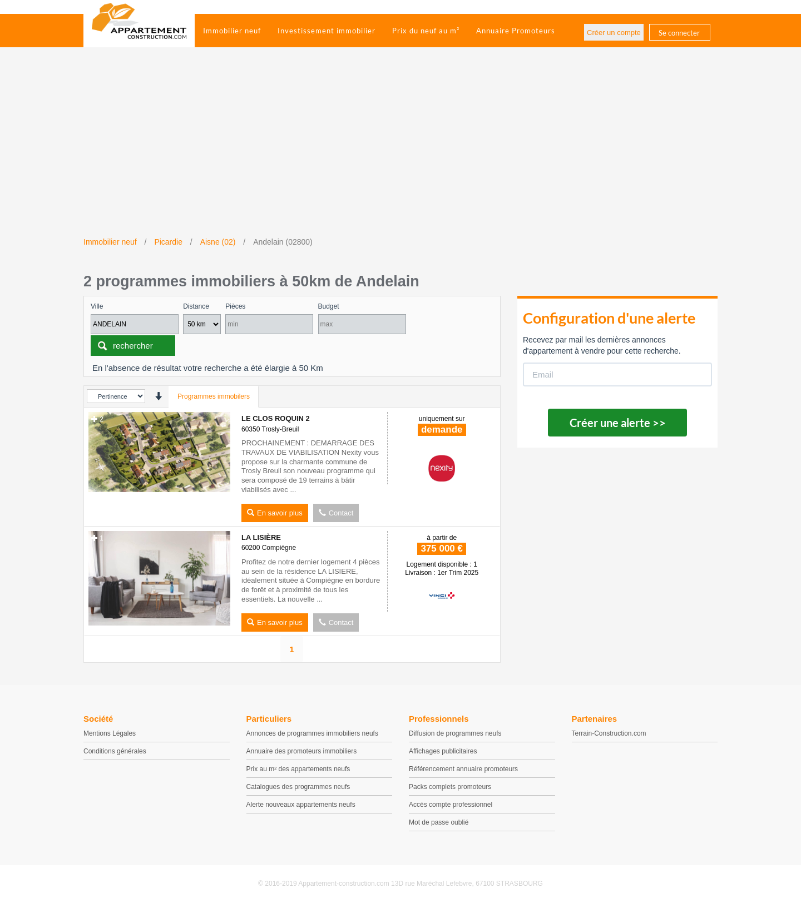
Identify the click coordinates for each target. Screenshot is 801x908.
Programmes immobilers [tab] (213, 396)
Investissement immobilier (326, 30)
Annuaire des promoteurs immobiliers (301, 751)
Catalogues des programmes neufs (298, 787)
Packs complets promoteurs (450, 787)
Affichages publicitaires (443, 751)
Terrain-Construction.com (609, 733)
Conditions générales (114, 751)
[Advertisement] (400, 153)
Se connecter (679, 32)
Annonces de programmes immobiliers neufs (312, 733)
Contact (336, 513)
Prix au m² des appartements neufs (298, 769)
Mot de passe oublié (438, 822)
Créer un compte (614, 32)
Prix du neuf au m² (425, 30)
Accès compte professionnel (450, 804)
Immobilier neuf (232, 30)
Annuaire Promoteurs (515, 30)
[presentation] (158, 396)
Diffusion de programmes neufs (455, 733)
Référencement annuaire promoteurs (463, 769)
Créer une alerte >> (618, 422)
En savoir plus (275, 513)
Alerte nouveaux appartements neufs (300, 804)
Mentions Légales (109, 733)
